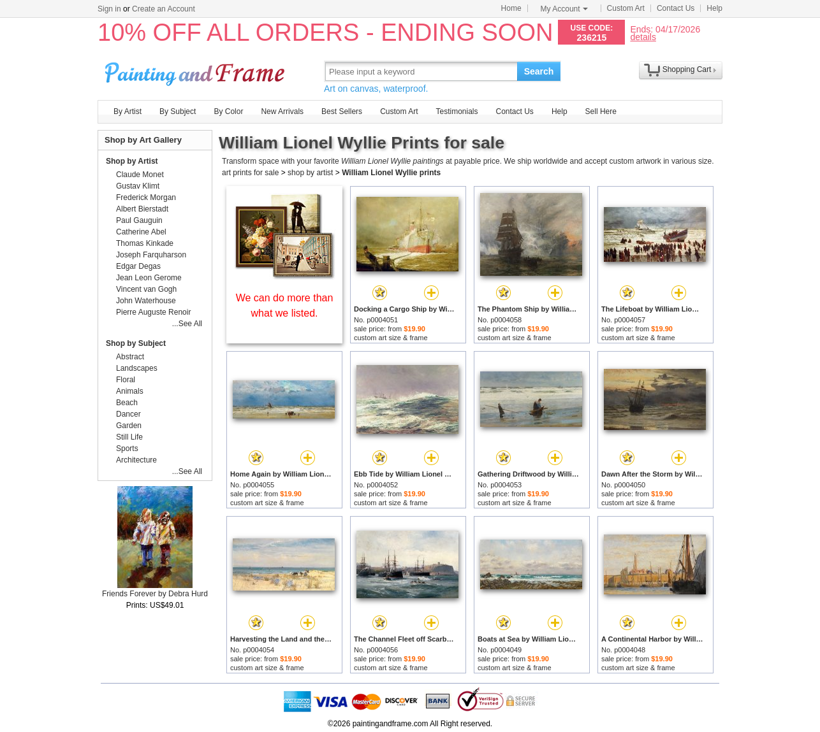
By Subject (177, 111)
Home (511, 8)
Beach (127, 402)
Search (539, 71)
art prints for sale (250, 172)
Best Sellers (341, 111)
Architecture (136, 460)
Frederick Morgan (146, 197)
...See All (187, 323)
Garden (129, 425)
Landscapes (136, 368)
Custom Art (626, 8)
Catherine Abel (141, 231)
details (642, 36)
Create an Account (163, 8)
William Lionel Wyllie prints (391, 172)
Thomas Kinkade (144, 243)
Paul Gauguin (139, 220)
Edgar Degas (138, 266)
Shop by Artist (132, 161)
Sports (127, 448)
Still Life (129, 437)
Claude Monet (140, 174)
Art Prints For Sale (196, 71)
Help (714, 8)
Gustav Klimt (137, 186)
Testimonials (457, 111)
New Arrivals (282, 111)
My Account (564, 8)
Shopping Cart (687, 69)
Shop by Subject (136, 343)
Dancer (128, 414)
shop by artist (310, 172)
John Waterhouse (146, 300)
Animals (129, 391)
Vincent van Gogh (146, 289)
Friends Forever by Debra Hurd (155, 593)
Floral (125, 379)
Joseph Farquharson (151, 254)
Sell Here (601, 111)
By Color (228, 111)
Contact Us (675, 8)
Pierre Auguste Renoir (153, 312)
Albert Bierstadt (142, 209)
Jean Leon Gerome (149, 277)
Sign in (109, 8)
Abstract (130, 356)
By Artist (127, 111)
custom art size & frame (391, 337)
